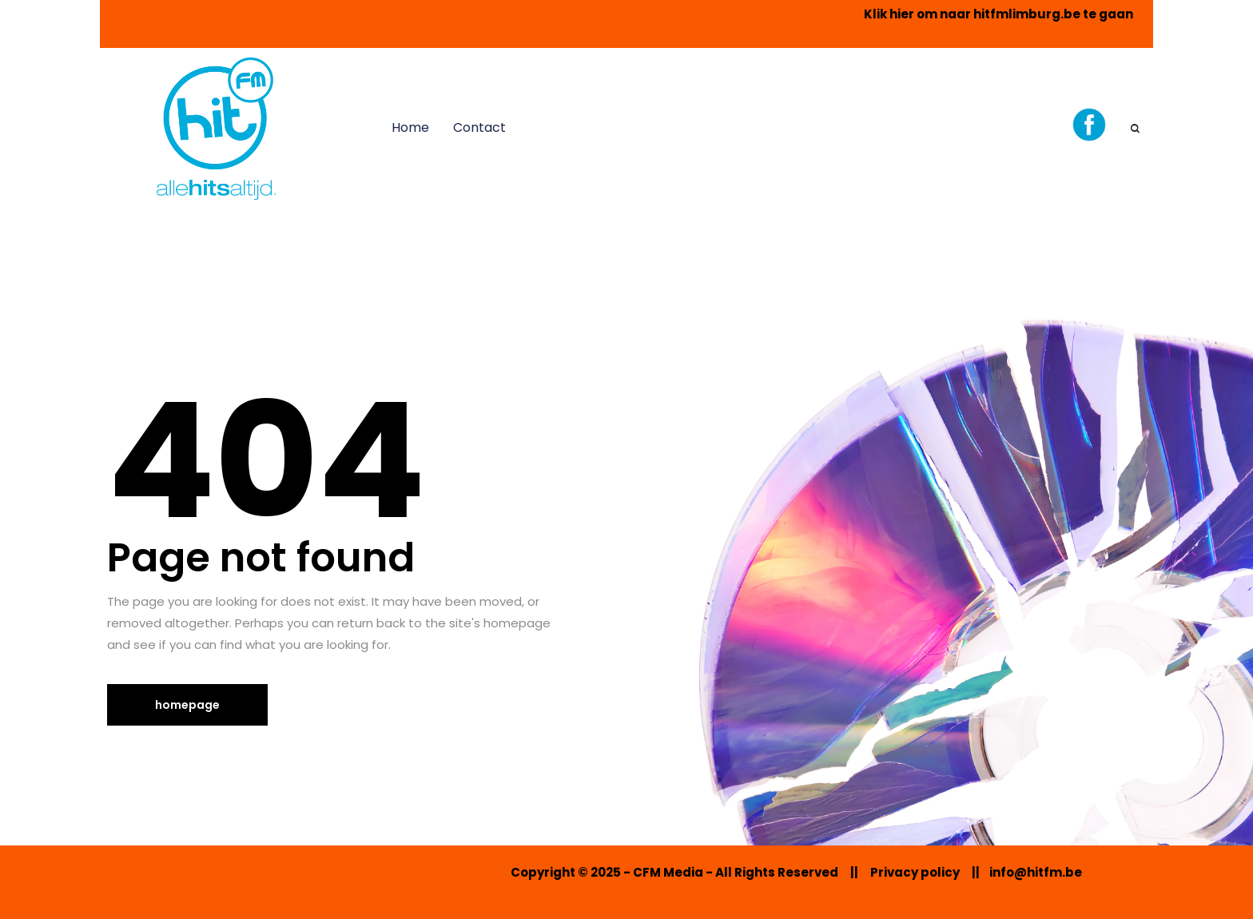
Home (410, 127)
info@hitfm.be (1035, 872)
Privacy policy (915, 872)
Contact (479, 127)
